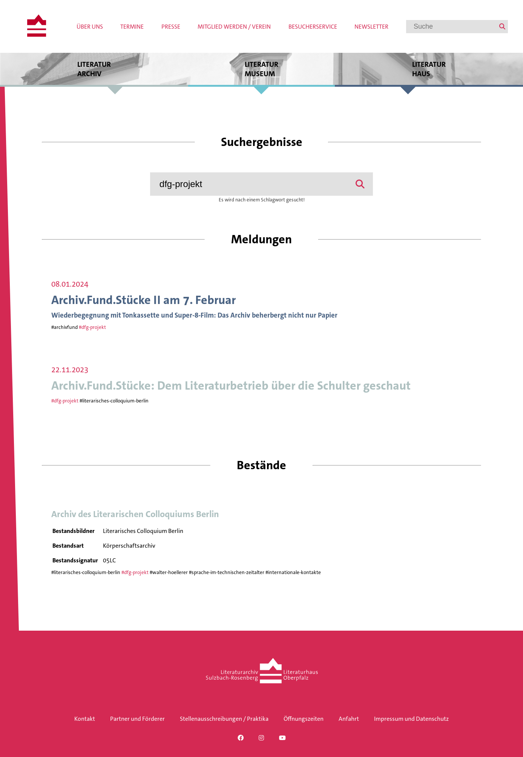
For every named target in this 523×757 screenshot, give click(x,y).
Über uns (90, 27)
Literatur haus (429, 69)
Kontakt (84, 719)
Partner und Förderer (137, 719)
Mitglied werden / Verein (234, 27)
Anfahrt (349, 719)
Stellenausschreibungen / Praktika (224, 719)
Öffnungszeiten (304, 719)
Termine (132, 27)
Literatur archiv (94, 69)
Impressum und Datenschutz (411, 719)
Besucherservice (312, 27)
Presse (170, 27)
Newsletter (371, 27)
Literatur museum (261, 69)
